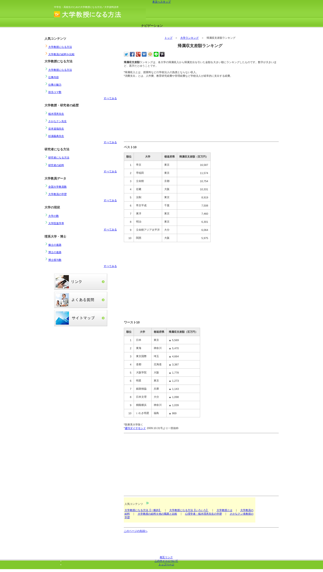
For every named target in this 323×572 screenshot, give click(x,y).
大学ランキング (189, 37)
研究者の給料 (56, 165)
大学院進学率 (56, 223)
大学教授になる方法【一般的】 (143, 510)
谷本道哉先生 (56, 128)
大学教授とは (224, 510)
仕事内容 (53, 77)
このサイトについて (166, 560)
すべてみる (110, 98)
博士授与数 (54, 259)
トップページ (166, 564)
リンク (80, 281)
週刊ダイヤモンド (135, 428)
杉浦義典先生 (56, 136)
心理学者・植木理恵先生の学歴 (203, 513)
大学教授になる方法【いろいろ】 (189, 510)
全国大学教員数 (57, 186)
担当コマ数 (54, 92)
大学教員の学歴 (57, 194)
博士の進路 (54, 252)
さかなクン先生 (57, 121)
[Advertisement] (160, 110)
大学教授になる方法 (102, 14)
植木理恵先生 (56, 113)
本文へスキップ (161, 1)
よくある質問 (80, 300)
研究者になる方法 (58, 157)
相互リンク (166, 557)
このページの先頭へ (136, 530)
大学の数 (53, 215)
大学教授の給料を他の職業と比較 (157, 513)
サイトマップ (80, 318)
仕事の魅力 (54, 84)
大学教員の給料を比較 (61, 54)
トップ (168, 37)
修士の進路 (54, 244)
